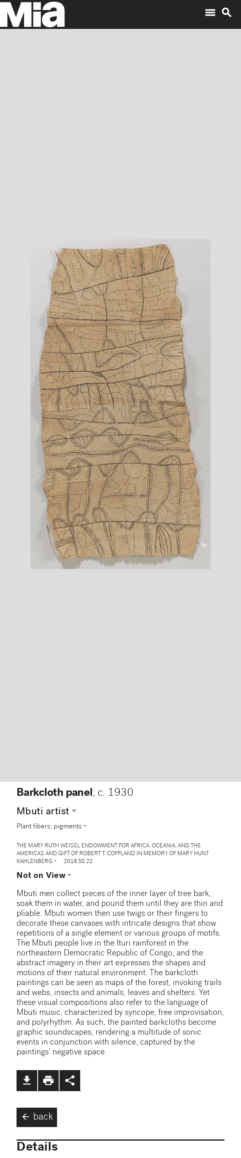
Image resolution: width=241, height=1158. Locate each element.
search (226, 13)
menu (210, 13)
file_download (27, 1080)
